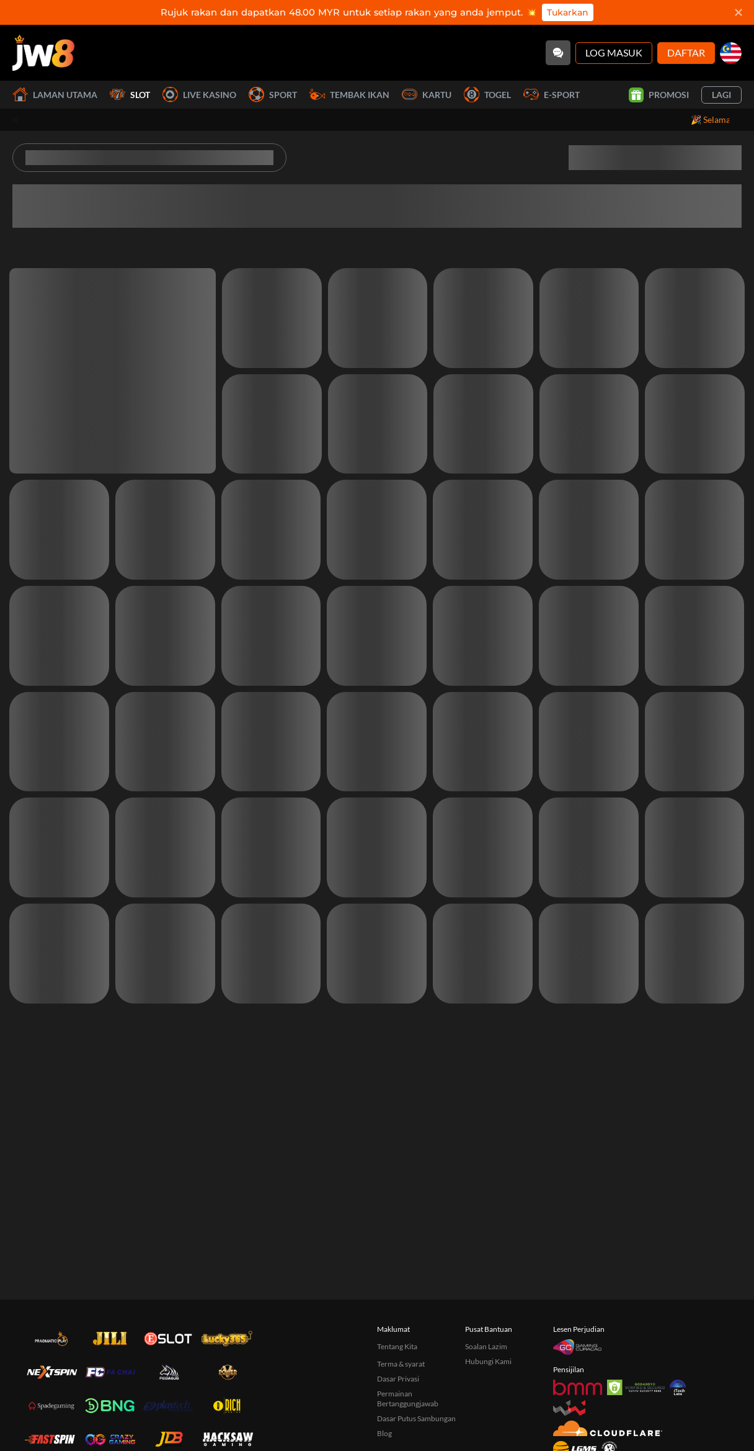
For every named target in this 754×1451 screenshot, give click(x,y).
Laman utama (54, 94)
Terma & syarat (401, 1363)
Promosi (659, 95)
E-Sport (551, 94)
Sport (273, 94)
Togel (487, 94)
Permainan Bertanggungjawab (407, 1398)
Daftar (686, 52)
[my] (731, 53)
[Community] (558, 52)
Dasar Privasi (398, 1378)
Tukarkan (567, 12)
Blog (384, 1433)
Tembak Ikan (349, 94)
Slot (130, 94)
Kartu (426, 94)
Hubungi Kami (488, 1361)
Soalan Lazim (486, 1346)
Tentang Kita (397, 1346)
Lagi (721, 94)
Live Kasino (199, 94)
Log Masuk (613, 52)
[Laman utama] (43, 53)
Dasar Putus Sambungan (416, 1418)
